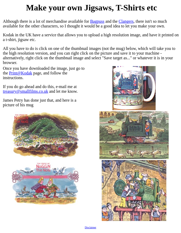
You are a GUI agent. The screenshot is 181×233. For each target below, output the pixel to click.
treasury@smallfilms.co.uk (25, 91)
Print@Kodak (20, 73)
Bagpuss (97, 21)
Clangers (126, 21)
